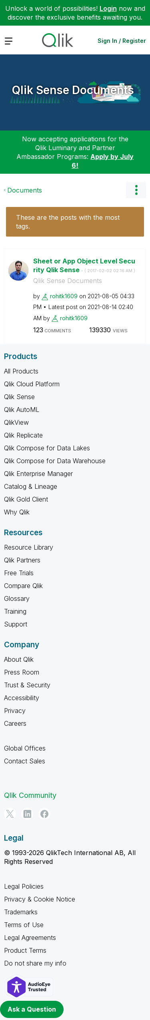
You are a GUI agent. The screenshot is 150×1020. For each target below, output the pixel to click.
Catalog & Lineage (30, 486)
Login (108, 8)
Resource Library (28, 547)
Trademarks (21, 912)
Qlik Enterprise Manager (38, 474)
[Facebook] (44, 814)
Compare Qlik (23, 586)
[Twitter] (10, 814)
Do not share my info (35, 963)
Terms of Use (24, 925)
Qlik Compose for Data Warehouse (55, 461)
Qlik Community (30, 795)
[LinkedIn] (27, 814)
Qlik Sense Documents (73, 90)
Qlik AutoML (21, 410)
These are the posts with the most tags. (68, 221)
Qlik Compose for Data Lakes (47, 448)
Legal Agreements (30, 938)
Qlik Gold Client (26, 499)
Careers (15, 723)
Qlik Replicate (23, 435)
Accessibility (21, 698)
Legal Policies (24, 886)
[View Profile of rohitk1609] (64, 296)
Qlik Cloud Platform (32, 384)
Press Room (21, 672)
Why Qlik (17, 512)
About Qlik (19, 659)
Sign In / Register (122, 40)
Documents (24, 190)
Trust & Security (27, 685)
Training (15, 611)
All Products (21, 371)
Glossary (17, 598)
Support (15, 624)
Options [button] (136, 190)
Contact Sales (24, 761)
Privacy (15, 711)
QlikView (16, 422)
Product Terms (25, 950)
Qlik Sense (19, 397)
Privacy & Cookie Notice (39, 899)
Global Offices (25, 748)
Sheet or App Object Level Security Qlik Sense (84, 265)
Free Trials (19, 573)
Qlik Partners (22, 560)
